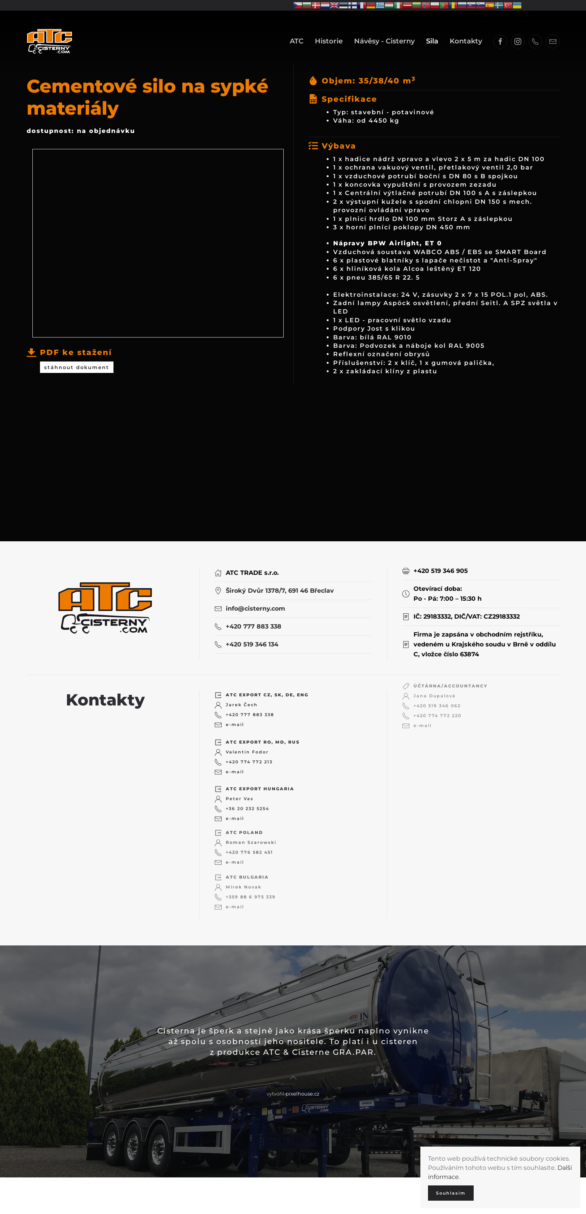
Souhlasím (451, 1193)
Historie (329, 41)
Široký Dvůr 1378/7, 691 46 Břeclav (280, 585)
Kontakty (466, 41)
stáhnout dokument (76, 364)
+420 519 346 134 (252, 639)
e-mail (235, 713)
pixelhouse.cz (302, 1087)
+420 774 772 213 (249, 747)
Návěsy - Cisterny (384, 41)
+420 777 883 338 (253, 621)
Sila (432, 41)
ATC (296, 41)
